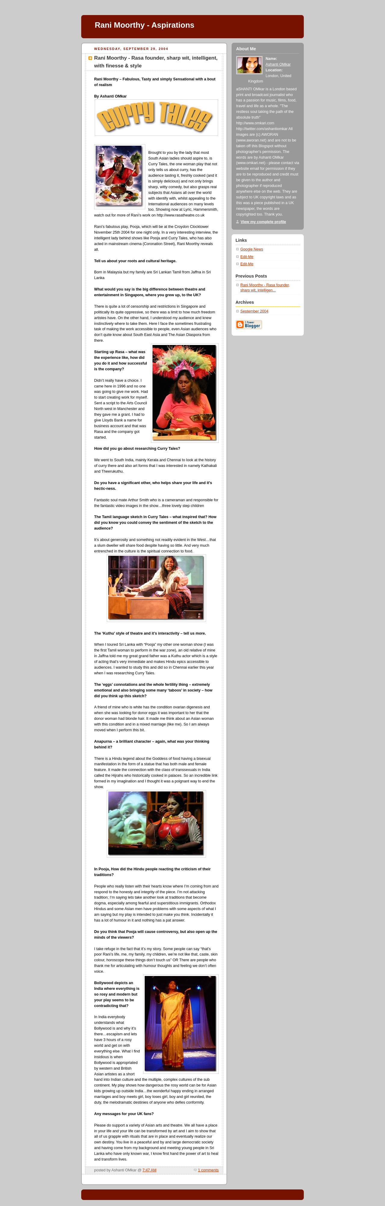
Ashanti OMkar (278, 64)
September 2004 (254, 311)
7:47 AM (149, 1170)
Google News (251, 249)
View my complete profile (263, 222)
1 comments (208, 1170)
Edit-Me (246, 257)
